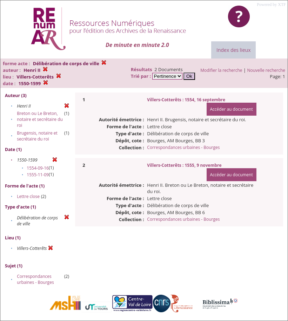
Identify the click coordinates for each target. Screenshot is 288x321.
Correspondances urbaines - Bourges (35, 279)
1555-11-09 (38, 175)
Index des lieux (233, 50)
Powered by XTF (271, 4)
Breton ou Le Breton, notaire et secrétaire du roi (40, 119)
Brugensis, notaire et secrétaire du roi (37, 136)
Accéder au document (231, 109)
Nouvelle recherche (266, 70)
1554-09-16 (38, 168)
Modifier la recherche (221, 70)
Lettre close (28, 196)
